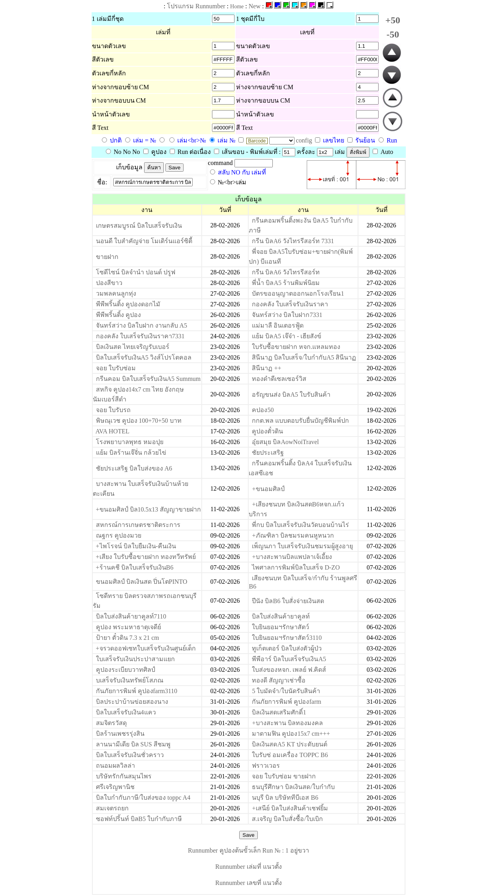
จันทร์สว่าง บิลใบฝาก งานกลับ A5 (142, 325)
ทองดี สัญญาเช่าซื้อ (279, 680)
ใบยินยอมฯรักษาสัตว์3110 (286, 637)
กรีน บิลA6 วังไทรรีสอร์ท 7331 (293, 241)
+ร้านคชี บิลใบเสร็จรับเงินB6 (135, 567)
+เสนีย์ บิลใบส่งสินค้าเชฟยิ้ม (290, 808)
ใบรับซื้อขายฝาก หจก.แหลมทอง (296, 346)
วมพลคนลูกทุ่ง (116, 293)
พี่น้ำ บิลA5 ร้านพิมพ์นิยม (286, 282)
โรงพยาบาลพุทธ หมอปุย (129, 442)
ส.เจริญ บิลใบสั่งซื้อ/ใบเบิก (287, 818)
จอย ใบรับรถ (113, 410)
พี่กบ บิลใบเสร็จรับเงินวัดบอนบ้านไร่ (300, 524)
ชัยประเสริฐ (268, 452)
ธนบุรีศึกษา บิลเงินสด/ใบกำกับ (293, 787)
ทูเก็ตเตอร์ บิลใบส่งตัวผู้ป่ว (287, 648)
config (305, 140)
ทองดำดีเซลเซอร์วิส (279, 378)
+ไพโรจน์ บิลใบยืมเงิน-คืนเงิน (136, 546)
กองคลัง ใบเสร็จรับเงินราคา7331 (140, 336)
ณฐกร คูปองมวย (118, 535)
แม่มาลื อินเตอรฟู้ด (278, 325)
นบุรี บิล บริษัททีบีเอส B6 (285, 797)
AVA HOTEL (112, 431)
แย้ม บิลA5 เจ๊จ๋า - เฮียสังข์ (286, 336)
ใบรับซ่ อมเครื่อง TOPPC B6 (290, 755)
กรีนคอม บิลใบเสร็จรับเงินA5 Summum (148, 378)
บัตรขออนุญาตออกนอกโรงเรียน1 (298, 293)
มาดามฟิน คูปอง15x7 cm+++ (291, 733)
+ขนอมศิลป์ (268, 488)
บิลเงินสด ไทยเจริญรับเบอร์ (132, 346)
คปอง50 (263, 410)
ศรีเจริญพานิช (115, 787)
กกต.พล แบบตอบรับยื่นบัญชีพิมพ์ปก (300, 420)
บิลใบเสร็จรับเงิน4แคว (126, 712)
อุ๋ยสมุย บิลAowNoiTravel (285, 442)
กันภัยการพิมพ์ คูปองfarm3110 (137, 691)
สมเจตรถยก (112, 808)
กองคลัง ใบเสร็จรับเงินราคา (290, 304)
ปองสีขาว (109, 282)
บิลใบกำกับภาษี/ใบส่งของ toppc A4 (143, 797)
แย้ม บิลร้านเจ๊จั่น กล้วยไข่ (131, 452)
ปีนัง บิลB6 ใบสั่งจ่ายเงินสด (288, 601)
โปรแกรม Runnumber (196, 6)
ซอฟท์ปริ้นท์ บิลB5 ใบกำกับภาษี (139, 818)
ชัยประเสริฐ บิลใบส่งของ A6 (134, 468)
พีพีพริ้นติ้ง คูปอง (118, 314)
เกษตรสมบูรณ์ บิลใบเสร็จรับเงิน (139, 225)
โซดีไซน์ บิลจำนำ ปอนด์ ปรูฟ (135, 272)
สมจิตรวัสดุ (111, 723)
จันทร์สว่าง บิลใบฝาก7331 (287, 314)
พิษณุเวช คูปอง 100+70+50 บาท (139, 420)
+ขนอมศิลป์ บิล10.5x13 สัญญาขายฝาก (148, 509)
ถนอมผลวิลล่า (115, 765)
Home (237, 6)
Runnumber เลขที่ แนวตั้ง (248, 882)
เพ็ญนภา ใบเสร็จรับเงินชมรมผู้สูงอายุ (302, 546)
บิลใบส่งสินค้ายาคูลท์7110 (131, 616)
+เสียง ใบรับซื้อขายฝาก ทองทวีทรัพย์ (146, 556)
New (255, 6)
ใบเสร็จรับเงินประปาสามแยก (135, 659)
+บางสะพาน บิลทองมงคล (287, 723)
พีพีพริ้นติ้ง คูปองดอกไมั (128, 304)
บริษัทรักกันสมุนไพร (124, 776)
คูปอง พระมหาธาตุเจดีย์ (128, 627)
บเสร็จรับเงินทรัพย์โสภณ (129, 680)
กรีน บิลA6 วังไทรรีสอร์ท (286, 272)
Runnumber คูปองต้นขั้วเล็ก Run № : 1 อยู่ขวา (248, 850)
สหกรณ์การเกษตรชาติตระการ (138, 524)
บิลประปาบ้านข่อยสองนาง (132, 701)
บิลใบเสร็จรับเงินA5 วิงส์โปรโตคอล (144, 357)
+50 (392, 20)
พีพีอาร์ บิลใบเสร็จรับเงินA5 (289, 659)
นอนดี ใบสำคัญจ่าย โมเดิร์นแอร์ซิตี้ (144, 241)
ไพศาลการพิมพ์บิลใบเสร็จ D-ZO (295, 567)
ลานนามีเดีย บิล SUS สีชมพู (133, 744)
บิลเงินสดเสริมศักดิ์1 (279, 712)
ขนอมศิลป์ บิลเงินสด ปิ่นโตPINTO (142, 581)
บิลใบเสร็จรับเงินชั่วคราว (130, 755)
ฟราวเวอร (266, 765)
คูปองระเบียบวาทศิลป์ (125, 669)
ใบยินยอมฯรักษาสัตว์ (280, 627)
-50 (392, 34)
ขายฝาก (107, 256)
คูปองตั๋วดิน (267, 431)
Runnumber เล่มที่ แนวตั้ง (248, 866)
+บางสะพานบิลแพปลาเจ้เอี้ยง (292, 556)
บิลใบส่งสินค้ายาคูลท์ (281, 616)
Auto (383, 151)
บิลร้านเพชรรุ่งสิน (120, 733)
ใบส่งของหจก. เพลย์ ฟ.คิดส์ (289, 669)
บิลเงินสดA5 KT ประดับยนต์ (289, 744)
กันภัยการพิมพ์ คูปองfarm (286, 701)
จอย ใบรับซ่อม (116, 368)
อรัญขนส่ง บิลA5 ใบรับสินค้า (291, 394)
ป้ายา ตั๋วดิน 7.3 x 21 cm (127, 637)
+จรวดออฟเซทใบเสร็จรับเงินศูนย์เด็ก (146, 648)
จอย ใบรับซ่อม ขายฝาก (284, 776)
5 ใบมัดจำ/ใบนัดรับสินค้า (286, 691)
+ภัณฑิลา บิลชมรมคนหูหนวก (293, 535)
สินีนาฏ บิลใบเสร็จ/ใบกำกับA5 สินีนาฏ (304, 357)
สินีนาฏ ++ (266, 368)
